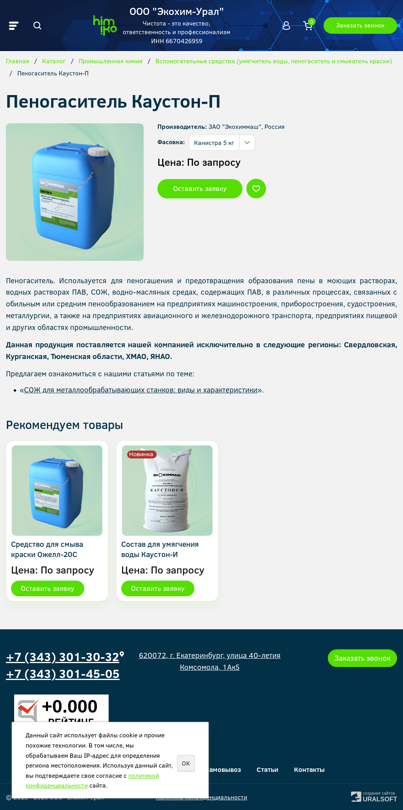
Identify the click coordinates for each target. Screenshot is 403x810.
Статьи (267, 769)
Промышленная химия (110, 61)
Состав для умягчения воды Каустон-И (160, 549)
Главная (17, 61)
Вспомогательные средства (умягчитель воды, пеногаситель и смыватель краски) (273, 61)
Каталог (54, 61)
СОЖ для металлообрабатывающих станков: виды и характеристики (140, 389)
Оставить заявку (200, 188)
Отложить (256, 188)
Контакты (309, 769)
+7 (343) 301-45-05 (63, 673)
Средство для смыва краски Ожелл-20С (47, 549)
